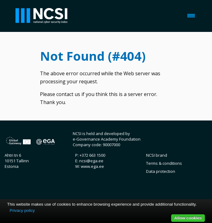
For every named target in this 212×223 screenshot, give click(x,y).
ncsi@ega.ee (91, 161)
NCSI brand (156, 155)
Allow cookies (188, 218)
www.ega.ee (92, 166)
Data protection (160, 171)
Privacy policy (22, 210)
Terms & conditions (164, 163)
